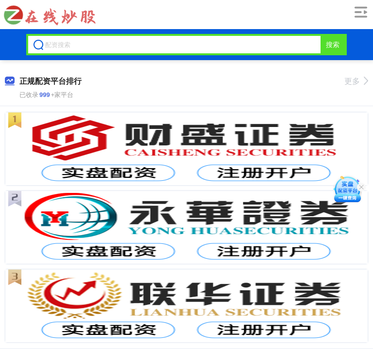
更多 (356, 81)
